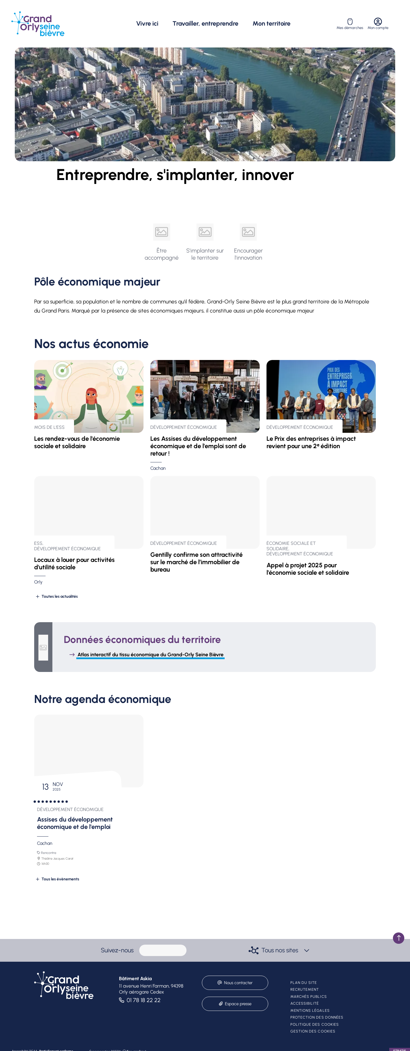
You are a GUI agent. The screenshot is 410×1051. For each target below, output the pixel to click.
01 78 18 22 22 (144, 1000)
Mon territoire (271, 23)
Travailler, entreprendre (205, 23)
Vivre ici (147, 23)
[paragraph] (162, 950)
